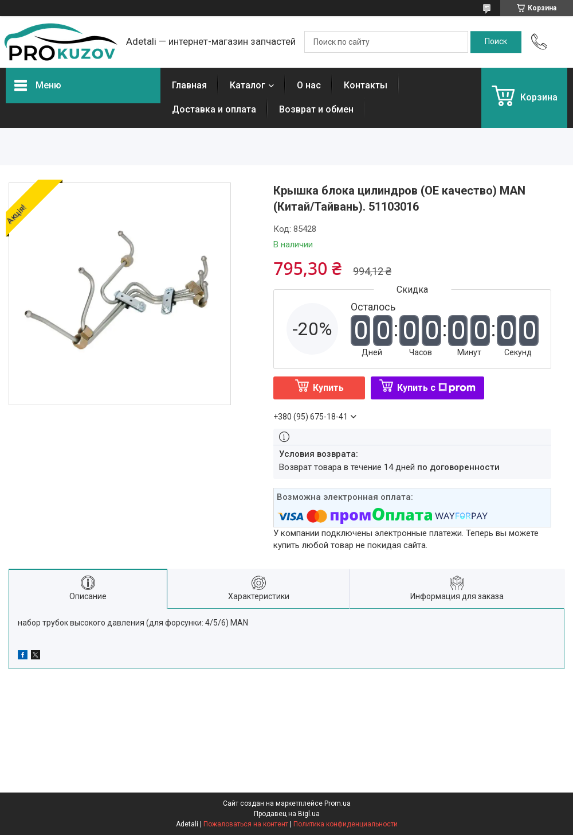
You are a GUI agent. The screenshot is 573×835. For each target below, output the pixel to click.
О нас (309, 85)
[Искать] (495, 42)
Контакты (365, 85)
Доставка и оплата (214, 109)
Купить (328, 387)
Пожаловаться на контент (245, 824)
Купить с (436, 387)
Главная (189, 85)
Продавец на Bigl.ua (287, 814)
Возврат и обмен (316, 109)
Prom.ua (337, 803)
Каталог (247, 85)
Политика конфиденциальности (345, 824)
